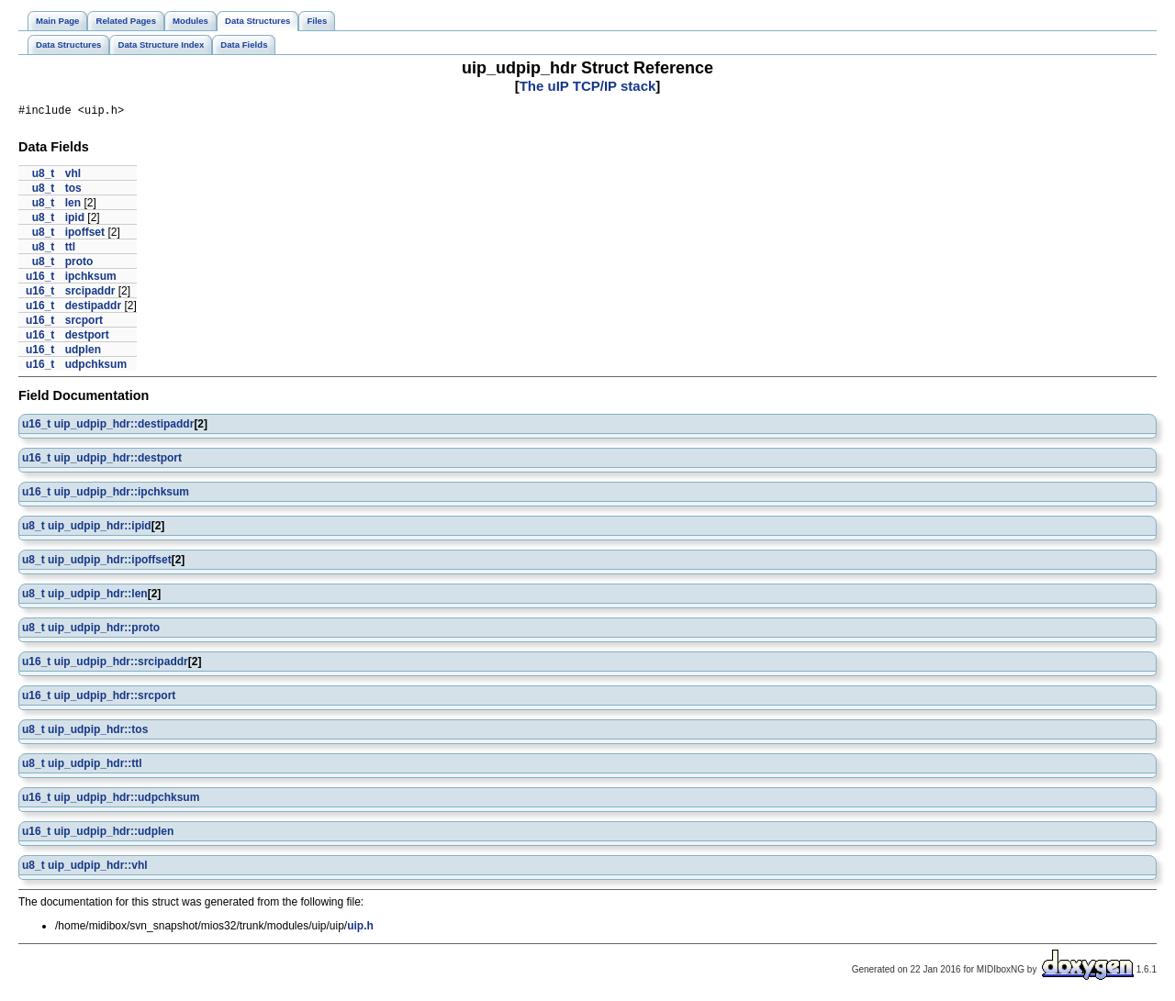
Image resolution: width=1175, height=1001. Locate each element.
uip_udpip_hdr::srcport (115, 698)
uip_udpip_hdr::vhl (98, 868)
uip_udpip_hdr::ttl (95, 766)
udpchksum (96, 367)
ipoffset (85, 234)
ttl (70, 249)
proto (79, 264)
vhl (73, 176)
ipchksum (91, 278)
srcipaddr (90, 293)
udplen (83, 352)
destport (87, 337)
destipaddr (93, 308)
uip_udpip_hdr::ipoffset (110, 562)
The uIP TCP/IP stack (588, 86)
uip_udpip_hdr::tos (98, 732)
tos (73, 190)
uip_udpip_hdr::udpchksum (127, 800)
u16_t (40, 278)
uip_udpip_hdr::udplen (114, 834)
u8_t (43, 176)
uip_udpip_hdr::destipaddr (124, 426)
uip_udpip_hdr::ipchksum (121, 494)
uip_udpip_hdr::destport (118, 460)
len (73, 205)
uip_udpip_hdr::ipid (99, 528)
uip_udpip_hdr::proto (104, 630)
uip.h (360, 928)
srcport (84, 323)
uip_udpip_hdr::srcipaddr (121, 664)
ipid (74, 220)
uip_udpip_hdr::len (98, 596)
